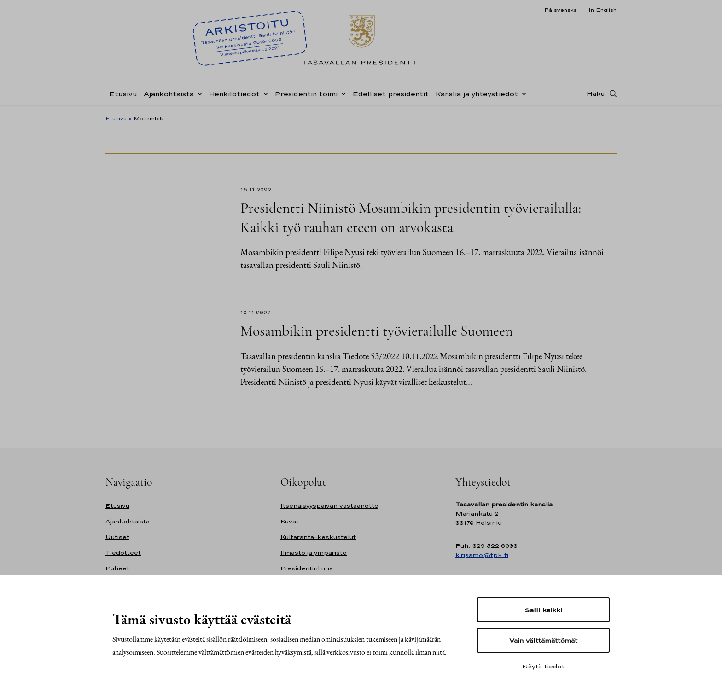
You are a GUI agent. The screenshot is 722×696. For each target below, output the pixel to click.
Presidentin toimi (306, 93)
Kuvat (289, 521)
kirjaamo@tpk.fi (481, 555)
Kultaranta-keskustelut (318, 537)
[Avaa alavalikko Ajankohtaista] (198, 93)
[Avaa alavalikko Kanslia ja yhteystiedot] (522, 93)
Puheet (117, 568)
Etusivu (123, 93)
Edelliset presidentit (390, 93)
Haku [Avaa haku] (596, 93)
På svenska (560, 9)
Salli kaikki (543, 610)
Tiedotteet (123, 553)
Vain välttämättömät (543, 640)
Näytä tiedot (543, 666)
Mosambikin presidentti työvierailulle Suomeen (376, 331)
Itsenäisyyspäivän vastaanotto (329, 506)
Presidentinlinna (306, 568)
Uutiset (117, 537)
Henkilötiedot (234, 93)
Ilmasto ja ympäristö (313, 553)
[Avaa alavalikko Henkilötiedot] (264, 93)
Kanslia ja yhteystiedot (476, 93)
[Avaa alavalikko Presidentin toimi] (342, 93)
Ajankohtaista (169, 93)
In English (602, 9)
